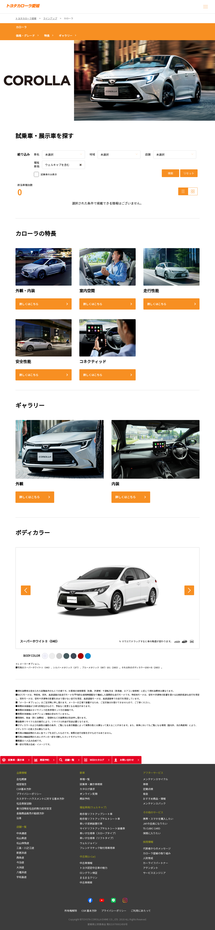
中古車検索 (86, 882)
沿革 (18, 818)
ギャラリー (65, 35)
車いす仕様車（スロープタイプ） (98, 833)
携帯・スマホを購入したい (158, 819)
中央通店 (21, 833)
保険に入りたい (152, 833)
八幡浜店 (21, 872)
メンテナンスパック (154, 803)
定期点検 (148, 789)
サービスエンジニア (154, 873)
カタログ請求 (87, 789)
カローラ (21, 27)
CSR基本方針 (23, 789)
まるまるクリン (88, 877)
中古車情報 (86, 863)
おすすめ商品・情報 (154, 798)
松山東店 (21, 838)
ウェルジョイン (88, 843)
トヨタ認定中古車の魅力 (93, 868)
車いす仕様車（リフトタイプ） (97, 838)
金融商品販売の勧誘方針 (30, 813)
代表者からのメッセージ (157, 848)
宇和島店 (21, 877)
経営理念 (21, 784)
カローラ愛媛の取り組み (157, 853)
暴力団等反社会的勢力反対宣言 (34, 808)
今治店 (20, 862)
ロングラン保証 (88, 873)
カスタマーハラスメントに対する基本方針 (40, 798)
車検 (145, 784)
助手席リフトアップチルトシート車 (100, 819)
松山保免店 (22, 843)
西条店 (20, 857)
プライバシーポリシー (29, 794)
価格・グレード (25, 35)
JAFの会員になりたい (155, 823)
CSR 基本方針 (89, 910)
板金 (145, 794)
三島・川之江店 (25, 848)
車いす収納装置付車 (91, 823)
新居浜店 (21, 852)
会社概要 (21, 779)
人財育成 (148, 858)
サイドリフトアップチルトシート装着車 (102, 828)
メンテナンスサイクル (155, 779)
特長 (47, 35)
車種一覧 (85, 779)
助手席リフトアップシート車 (96, 814)
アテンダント (150, 868)
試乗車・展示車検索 (91, 784)
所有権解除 (70, 910)
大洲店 (20, 867)
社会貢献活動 (24, 803)
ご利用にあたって (141, 910)
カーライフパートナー (155, 863)
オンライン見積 (88, 794)
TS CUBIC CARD (151, 828)
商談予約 (85, 798)
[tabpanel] (107, 80)
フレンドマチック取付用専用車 (97, 848)
